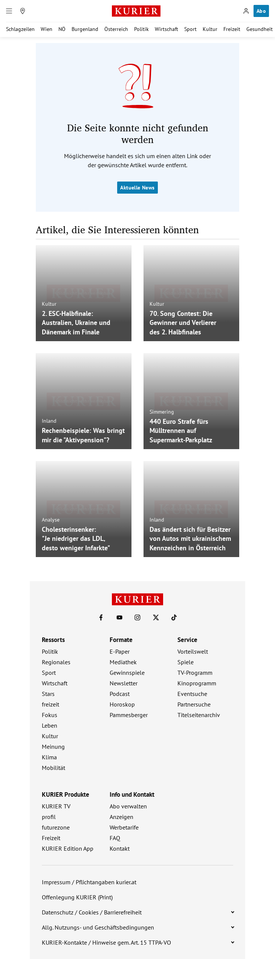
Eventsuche (192, 693)
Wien (46, 29)
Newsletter (124, 683)
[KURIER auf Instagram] (137, 617)
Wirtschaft (166, 29)
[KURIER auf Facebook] (101, 617)
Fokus (49, 715)
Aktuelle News (137, 187)
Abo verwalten (128, 806)
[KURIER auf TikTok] (174, 617)
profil (49, 816)
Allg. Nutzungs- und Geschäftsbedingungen (98, 927)
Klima (49, 757)
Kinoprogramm (196, 683)
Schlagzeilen (20, 29)
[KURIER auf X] (156, 617)
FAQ (115, 838)
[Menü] (9, 11)
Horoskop (122, 704)
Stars (48, 693)
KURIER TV (56, 806)
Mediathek (123, 662)
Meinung (53, 746)
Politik (141, 29)
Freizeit (231, 29)
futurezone (56, 827)
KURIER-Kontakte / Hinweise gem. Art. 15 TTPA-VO (106, 942)
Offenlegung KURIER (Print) (77, 897)
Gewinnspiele (127, 672)
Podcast (120, 693)
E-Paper (120, 651)
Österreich (116, 29)
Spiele (185, 662)
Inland (49, 421)
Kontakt (120, 848)
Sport (190, 29)
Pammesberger (129, 715)
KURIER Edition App (67, 848)
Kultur (210, 29)
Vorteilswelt (192, 651)
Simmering (162, 411)
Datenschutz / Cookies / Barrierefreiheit (92, 912)
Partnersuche (194, 704)
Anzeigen (121, 816)
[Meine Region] (23, 11)
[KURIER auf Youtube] (119, 617)
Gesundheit (259, 29)
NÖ (62, 29)
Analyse (51, 519)
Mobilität (53, 767)
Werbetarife (124, 827)
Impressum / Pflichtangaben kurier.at (89, 882)
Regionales (56, 662)
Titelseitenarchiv (198, 715)
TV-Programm (194, 672)
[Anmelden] (246, 11)
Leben (49, 725)
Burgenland (85, 29)
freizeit (50, 704)
